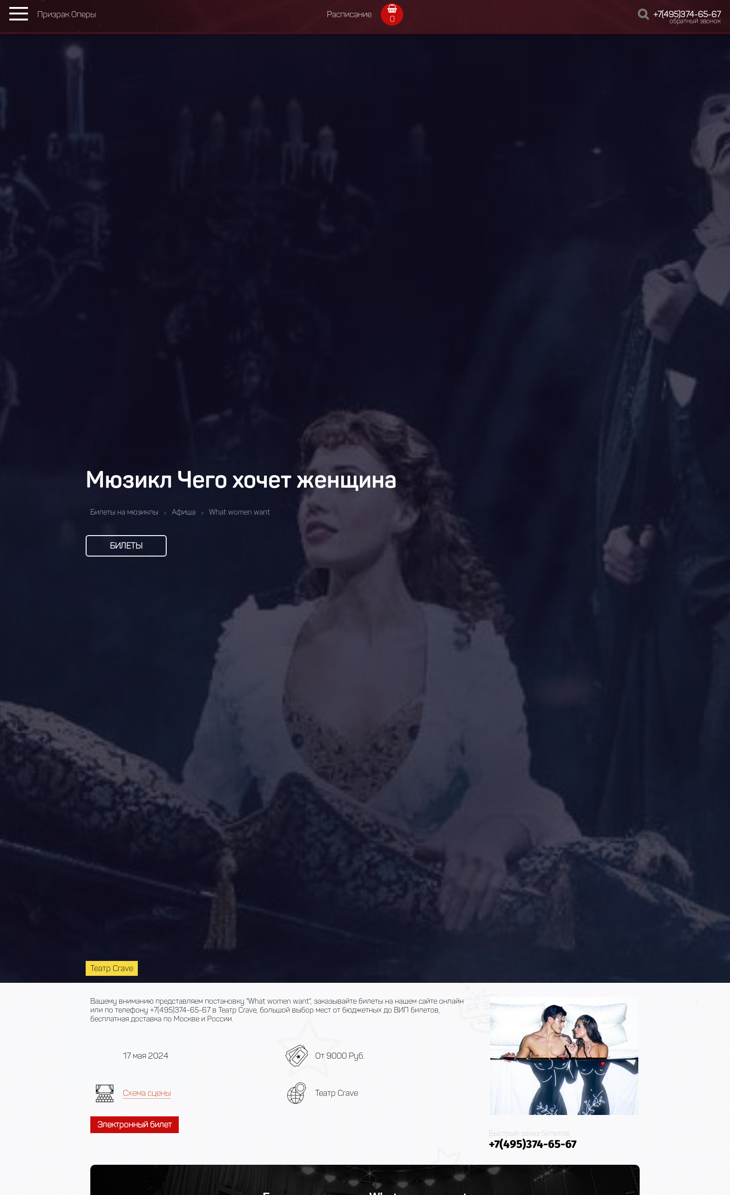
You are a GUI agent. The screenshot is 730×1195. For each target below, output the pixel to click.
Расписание (349, 14)
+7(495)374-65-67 (687, 14)
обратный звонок (695, 21)
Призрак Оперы (66, 14)
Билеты (126, 546)
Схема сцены (147, 1093)
